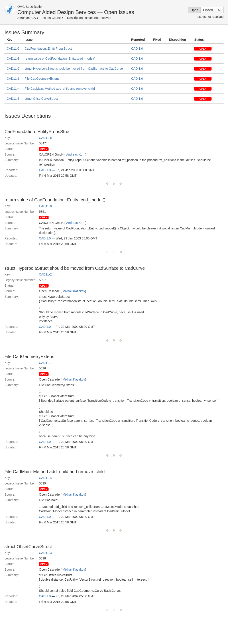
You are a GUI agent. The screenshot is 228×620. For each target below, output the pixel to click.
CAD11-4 (13, 88)
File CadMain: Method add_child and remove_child (59, 88)
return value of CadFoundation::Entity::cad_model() (59, 58)
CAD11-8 (13, 58)
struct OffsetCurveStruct (41, 98)
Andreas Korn (75, 154)
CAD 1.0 (137, 48)
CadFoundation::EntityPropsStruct (48, 48)
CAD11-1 (13, 78)
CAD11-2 (13, 68)
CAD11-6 (13, 48)
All (219, 10)
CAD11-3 (13, 98)
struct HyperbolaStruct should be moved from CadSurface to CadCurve (73, 68)
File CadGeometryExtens (41, 78)
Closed (208, 10)
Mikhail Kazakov (74, 291)
